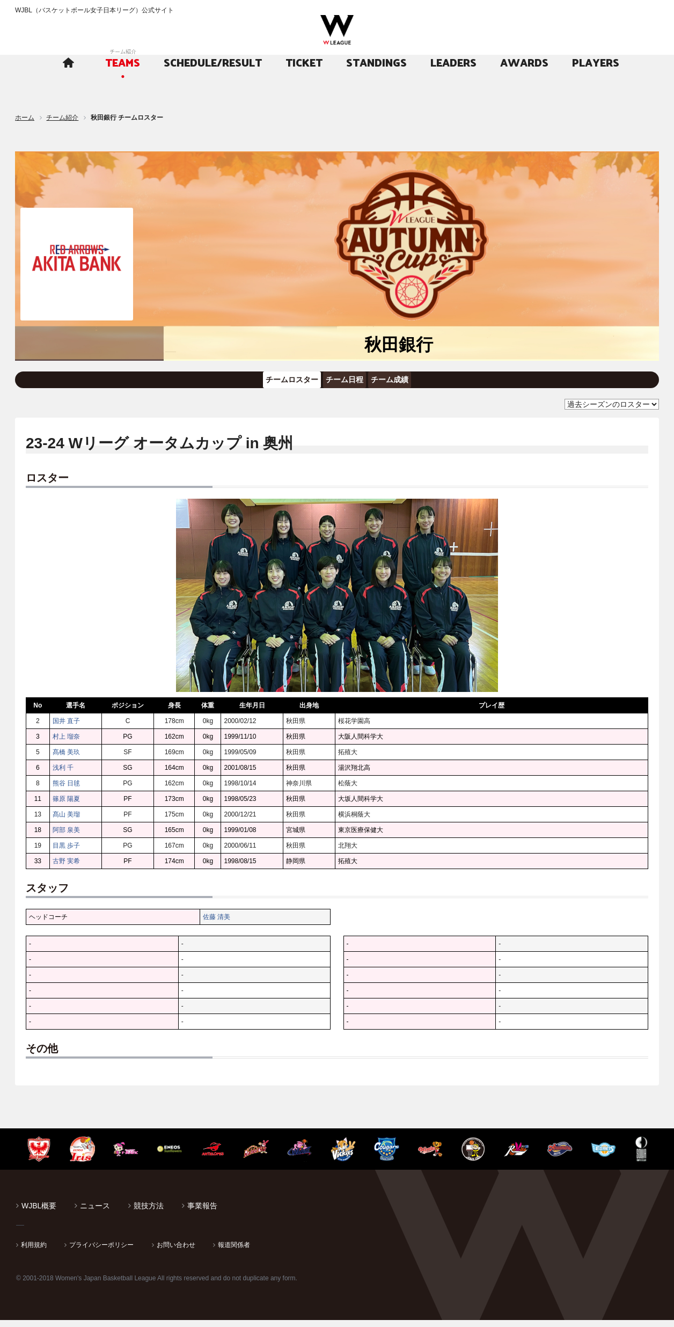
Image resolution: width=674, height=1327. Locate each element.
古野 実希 (66, 868)
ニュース (95, 1212)
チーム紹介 (62, 117)
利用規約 (34, 1252)
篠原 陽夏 (66, 806)
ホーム (24, 117)
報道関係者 (234, 1252)
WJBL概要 (38, 1212)
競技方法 (149, 1212)
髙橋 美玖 (66, 759)
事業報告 (202, 1212)
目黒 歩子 (66, 852)
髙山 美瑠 (66, 821)
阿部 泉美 (66, 837)
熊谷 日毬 (66, 790)
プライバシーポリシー (101, 1252)
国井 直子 (66, 728)
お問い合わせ (176, 1252)
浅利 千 (63, 774)
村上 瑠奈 (66, 743)
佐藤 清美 (216, 924)
